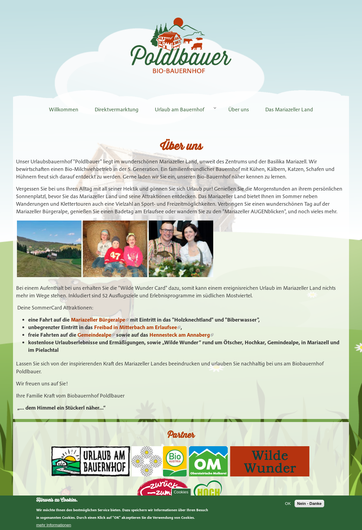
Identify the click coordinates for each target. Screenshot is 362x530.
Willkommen (63, 109)
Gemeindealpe (96, 334)
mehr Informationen (53, 525)
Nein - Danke (309, 503)
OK (288, 503)
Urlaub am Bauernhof (181, 109)
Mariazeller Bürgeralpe (100, 319)
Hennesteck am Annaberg (181, 334)
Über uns (238, 109)
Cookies (181, 492)
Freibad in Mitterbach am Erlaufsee (137, 327)
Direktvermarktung (117, 109)
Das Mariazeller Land (289, 109)
